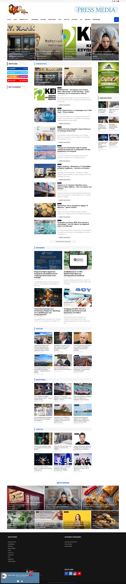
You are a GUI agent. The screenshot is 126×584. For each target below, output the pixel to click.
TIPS (9, 557)
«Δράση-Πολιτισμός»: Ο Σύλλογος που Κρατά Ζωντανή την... (102, 127)
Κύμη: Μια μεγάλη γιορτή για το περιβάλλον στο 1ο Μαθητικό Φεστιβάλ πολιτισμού (77, 78)
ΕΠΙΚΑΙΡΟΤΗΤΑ (12, 542)
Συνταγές (74, 19)
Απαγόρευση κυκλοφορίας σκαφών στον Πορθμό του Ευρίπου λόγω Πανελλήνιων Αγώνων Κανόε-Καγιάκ (82, 420)
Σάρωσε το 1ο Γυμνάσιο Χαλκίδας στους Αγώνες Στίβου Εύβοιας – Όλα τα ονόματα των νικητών (74, 187)
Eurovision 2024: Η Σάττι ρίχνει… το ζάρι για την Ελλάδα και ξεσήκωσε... (43, 468)
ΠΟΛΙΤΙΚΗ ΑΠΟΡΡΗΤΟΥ (71, 542)
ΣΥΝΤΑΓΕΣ (11, 555)
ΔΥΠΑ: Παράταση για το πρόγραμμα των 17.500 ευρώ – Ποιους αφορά (74, 111)
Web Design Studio (73, 582)
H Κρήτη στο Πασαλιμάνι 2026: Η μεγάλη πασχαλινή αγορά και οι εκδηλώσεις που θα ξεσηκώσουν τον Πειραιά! (73, 149)
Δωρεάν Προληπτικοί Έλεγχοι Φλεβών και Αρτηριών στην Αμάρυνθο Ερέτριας (46, 523)
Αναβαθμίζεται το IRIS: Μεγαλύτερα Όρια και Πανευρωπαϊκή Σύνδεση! (74, 274)
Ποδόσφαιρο (38, 405)
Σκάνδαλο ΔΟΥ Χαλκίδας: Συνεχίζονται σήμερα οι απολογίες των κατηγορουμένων (48, 52)
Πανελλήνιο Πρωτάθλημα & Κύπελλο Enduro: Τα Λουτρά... (113, 126)
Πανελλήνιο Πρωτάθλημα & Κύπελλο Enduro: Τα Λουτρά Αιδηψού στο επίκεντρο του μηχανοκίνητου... (62, 420)
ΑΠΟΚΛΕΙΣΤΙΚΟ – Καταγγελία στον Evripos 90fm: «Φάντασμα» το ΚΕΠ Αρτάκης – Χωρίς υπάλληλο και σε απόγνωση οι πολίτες (73, 91)
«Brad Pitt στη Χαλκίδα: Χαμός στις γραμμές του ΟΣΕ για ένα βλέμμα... (42, 447)
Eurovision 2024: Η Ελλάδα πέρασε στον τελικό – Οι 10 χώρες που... (81, 468)
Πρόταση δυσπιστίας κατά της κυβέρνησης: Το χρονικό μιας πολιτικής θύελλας (82, 369)
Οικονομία (34, 19)
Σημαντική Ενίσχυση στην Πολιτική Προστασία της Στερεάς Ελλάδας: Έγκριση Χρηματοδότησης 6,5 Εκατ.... (42, 348)
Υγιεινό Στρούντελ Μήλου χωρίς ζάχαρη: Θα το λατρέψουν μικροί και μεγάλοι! (100, 505)
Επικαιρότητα (23, 19)
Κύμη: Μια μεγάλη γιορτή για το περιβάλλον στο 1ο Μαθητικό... (76, 53)
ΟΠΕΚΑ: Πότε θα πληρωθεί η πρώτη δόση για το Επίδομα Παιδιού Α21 (74, 130)
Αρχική (9, 19)
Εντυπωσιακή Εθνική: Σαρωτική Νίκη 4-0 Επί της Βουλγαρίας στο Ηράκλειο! (43, 419)
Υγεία (59, 19)
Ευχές (15, 19)
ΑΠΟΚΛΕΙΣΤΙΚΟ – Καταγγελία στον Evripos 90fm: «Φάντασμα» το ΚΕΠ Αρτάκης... (104, 52)
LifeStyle (66, 19)
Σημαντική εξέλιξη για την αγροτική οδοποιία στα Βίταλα (62, 368)
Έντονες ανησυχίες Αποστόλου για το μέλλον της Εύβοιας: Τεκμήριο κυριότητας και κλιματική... (82, 348)
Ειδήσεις (37, 68)
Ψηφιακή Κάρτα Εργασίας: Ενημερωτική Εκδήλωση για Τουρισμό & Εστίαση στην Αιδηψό (45, 274)
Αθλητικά (37, 384)
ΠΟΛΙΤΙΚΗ (10, 546)
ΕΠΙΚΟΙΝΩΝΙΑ (11, 561)
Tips (81, 19)
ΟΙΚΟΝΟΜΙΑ (11, 544)
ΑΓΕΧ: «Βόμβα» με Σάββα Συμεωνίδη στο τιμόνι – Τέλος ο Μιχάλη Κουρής (43, 398)
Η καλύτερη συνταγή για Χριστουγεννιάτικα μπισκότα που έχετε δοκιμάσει (103, 523)
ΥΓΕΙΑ (9, 550)
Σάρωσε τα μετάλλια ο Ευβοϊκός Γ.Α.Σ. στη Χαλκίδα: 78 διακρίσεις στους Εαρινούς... (83, 398)
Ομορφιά (87, 19)
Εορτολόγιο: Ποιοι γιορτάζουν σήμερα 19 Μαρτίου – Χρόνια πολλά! (72, 206)
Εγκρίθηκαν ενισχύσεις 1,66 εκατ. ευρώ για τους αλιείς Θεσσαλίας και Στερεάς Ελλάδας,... (62, 348)
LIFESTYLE (39, 429)
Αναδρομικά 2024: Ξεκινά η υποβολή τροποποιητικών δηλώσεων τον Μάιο (75, 311)
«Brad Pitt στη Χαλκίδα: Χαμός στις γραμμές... (102, 111)
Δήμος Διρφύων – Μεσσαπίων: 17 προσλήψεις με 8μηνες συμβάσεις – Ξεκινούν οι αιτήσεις (74, 167)
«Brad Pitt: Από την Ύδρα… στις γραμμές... (114, 111)
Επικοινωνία (96, 19)
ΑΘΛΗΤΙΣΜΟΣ (41, 380)
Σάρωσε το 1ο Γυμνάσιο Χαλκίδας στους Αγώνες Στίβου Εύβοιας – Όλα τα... (63, 398)
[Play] (18, 581)
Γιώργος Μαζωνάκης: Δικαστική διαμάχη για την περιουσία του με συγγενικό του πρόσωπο (82, 447)
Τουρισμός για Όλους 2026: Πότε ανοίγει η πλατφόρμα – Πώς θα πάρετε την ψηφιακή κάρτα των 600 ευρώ (73, 224)
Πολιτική (43, 19)
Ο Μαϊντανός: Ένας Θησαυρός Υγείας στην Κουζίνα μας (20, 524)
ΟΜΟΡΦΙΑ (10, 559)
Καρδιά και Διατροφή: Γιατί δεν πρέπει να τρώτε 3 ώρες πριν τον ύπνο (62, 505)
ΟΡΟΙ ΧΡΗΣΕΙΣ (68, 544)
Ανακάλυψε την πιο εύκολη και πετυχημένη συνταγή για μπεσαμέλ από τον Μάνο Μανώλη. (25, 504)
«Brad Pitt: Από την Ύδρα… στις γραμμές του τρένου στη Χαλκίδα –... (63, 447)
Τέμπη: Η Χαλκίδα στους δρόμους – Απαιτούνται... (113, 143)
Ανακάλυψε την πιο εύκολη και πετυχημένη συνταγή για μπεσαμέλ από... (21, 53)
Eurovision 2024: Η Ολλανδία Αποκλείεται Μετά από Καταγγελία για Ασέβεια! (62, 468)
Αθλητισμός (52, 19)
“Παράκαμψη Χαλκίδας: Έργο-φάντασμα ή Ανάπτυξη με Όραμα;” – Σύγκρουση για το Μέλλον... (42, 370)
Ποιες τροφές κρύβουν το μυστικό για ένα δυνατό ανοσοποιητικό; (76, 524)
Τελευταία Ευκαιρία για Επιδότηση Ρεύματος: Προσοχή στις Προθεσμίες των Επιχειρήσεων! (47, 312)
